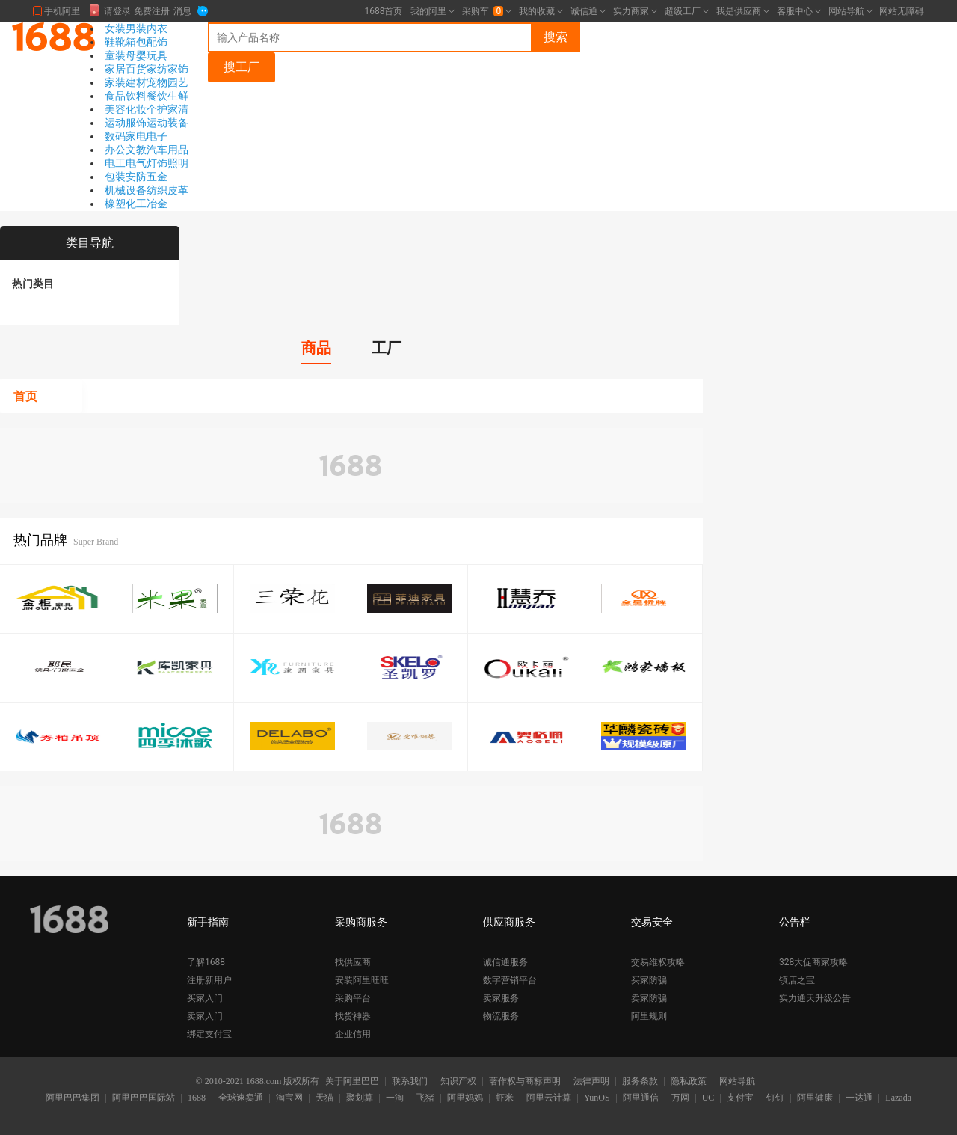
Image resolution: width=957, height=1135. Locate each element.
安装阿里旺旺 (362, 980)
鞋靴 (115, 42)
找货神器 (353, 1016)
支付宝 (740, 1098)
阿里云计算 (548, 1098)
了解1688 (206, 962)
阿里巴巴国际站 (143, 1098)
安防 (136, 177)
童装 (115, 55)
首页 (25, 396)
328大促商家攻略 (813, 962)
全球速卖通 (240, 1098)
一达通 (859, 1098)
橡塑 (115, 203)
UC (708, 1098)
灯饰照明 (167, 163)
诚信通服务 (505, 962)
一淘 (395, 1098)
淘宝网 (289, 1098)
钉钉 (775, 1098)
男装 (136, 28)
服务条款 (640, 1081)
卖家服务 (501, 998)
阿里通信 (641, 1098)
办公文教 (126, 150)
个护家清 (167, 109)
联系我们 (410, 1081)
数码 (115, 136)
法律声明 (591, 1081)
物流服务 (501, 1016)
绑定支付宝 (209, 1034)
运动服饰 (126, 123)
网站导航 (737, 1081)
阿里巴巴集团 (72, 1098)
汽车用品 (167, 150)
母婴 (136, 55)
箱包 (136, 42)
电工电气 (126, 163)
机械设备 (126, 190)
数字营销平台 (510, 980)
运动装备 (167, 123)
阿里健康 (815, 1098)
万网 (680, 1098)
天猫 (324, 1098)
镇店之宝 (797, 980)
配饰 (157, 42)
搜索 (555, 37)
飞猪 (425, 1098)
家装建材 (126, 82)
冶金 (157, 203)
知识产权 (458, 1081)
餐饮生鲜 (167, 96)
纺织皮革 (167, 190)
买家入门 (205, 998)
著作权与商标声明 (525, 1081)
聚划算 (359, 1098)
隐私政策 (689, 1081)
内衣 (157, 28)
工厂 (386, 348)
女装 (115, 28)
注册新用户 (209, 980)
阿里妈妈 (465, 1098)
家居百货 (126, 69)
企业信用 (353, 1034)
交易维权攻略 (658, 962)
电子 (157, 136)
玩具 (157, 55)
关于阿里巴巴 (352, 1081)
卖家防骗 (649, 998)
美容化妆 (126, 109)
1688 (197, 1098)
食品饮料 (126, 96)
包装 (115, 177)
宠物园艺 (167, 82)
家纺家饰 (167, 69)
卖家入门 (205, 1016)
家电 (136, 136)
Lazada (898, 1098)
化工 (136, 203)
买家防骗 (649, 980)
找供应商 (353, 962)
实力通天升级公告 (815, 998)
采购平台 (353, 998)
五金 (157, 177)
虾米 (505, 1098)
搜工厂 (241, 67)
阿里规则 (649, 1016)
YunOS (597, 1098)
